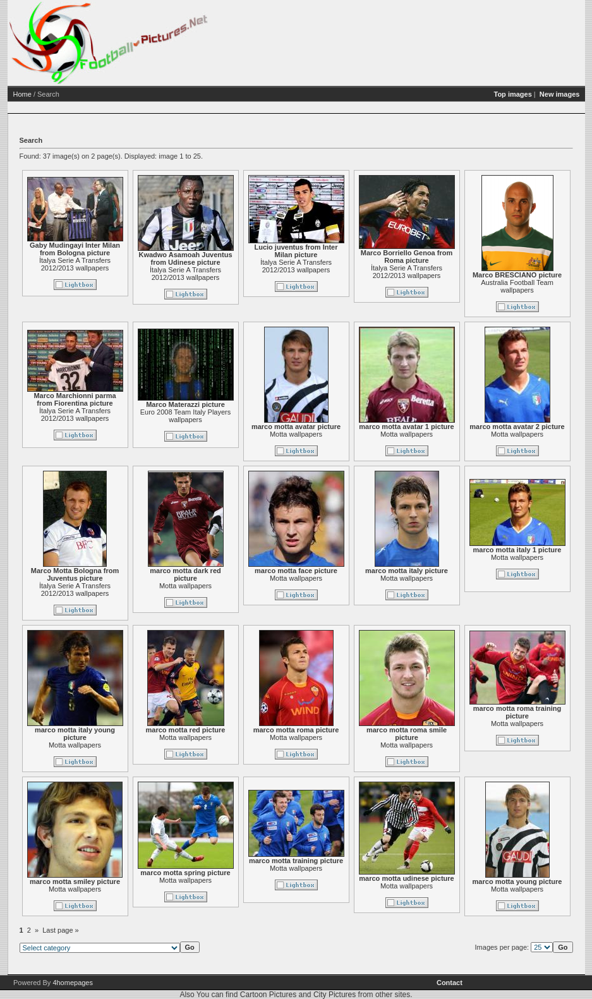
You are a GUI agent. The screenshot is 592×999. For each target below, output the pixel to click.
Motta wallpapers (296, 434)
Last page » (60, 930)
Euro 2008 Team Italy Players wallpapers (185, 415)
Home (22, 94)
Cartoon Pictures (268, 994)
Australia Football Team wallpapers (517, 286)
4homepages (72, 982)
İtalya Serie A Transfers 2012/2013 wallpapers (75, 264)
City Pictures (334, 994)
